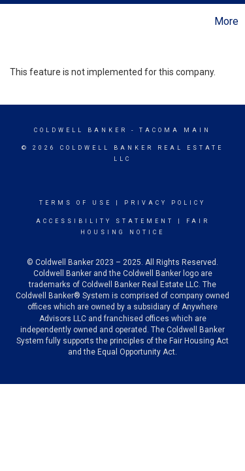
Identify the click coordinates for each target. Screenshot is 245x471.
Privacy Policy (165, 203)
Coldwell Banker (80, 130)
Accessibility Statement (105, 221)
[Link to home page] (12, 21)
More (226, 21)
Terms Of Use (75, 203)
